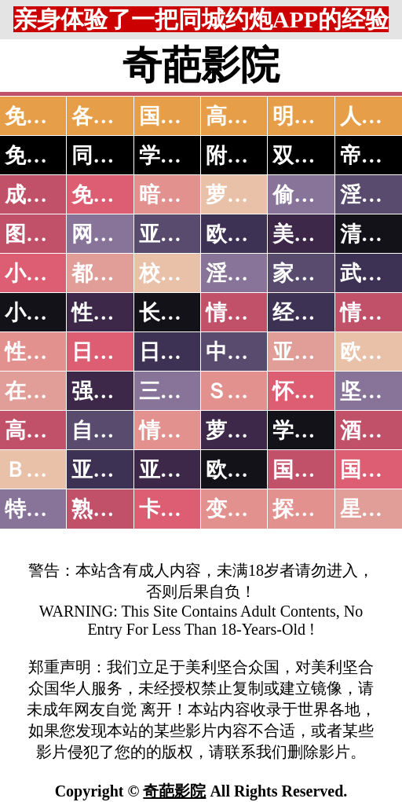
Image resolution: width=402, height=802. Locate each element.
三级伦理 (181, 391)
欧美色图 (248, 234)
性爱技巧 (113, 312)
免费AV (40, 116)
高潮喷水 (248, 116)
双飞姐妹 (314, 155)
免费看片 (113, 195)
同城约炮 (113, 155)
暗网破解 (181, 195)
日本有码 (181, 352)
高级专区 (47, 430)
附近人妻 (248, 155)
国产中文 (181, 116)
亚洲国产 (314, 352)
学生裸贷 (314, 430)
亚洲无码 (113, 470)
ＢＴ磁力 (47, 470)
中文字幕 (248, 352)
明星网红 (314, 116)
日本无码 (113, 352)
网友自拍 (113, 234)
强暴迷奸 (113, 391)
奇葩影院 (174, 791)
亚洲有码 (181, 470)
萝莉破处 (248, 195)
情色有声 (181, 430)
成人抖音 (47, 195)
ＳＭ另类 (248, 391)
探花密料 (314, 509)
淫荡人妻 (248, 273)
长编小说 (181, 312)
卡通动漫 (181, 509)
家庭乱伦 (314, 273)
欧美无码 (248, 470)
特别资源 (47, 509)
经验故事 (314, 312)
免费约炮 (47, 155)
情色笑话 (248, 312)
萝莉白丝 (248, 430)
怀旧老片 (314, 391)
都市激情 (113, 273)
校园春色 (181, 273)
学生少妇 (181, 155)
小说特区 (47, 273)
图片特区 (47, 234)
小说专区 (47, 312)
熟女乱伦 (113, 509)
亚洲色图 (181, 234)
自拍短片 (113, 430)
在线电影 (47, 391)
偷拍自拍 (314, 195)
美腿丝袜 (314, 234)
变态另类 (248, 509)
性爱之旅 (47, 352)
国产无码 (314, 470)
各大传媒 (113, 116)
